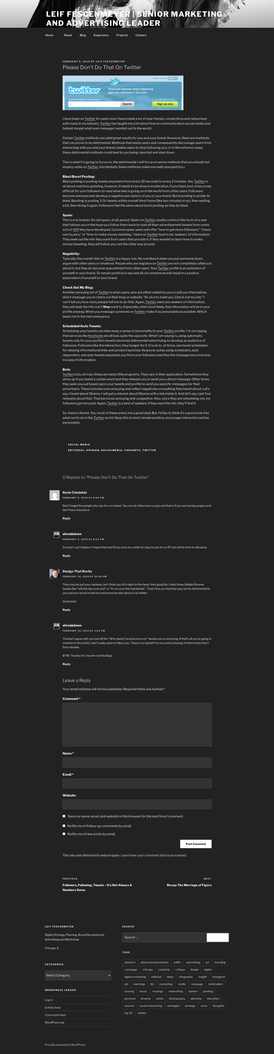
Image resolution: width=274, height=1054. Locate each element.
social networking (151, 1005)
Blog (83, 35)
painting (208, 991)
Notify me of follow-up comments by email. (99, 826)
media (182, 984)
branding (220, 962)
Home (51, 35)
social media (79, 444)
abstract (129, 962)
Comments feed (55, 1015)
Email (68, 774)
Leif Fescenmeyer (110, 61)
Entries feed (52, 1007)
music (143, 991)
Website (69, 795)
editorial (76, 450)
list (152, 984)
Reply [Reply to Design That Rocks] (66, 609)
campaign (130, 969)
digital (208, 969)
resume (129, 1005)
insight (203, 976)
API (76, 230)
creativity (164, 969)
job (126, 984)
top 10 (128, 1013)
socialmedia (111, 450)
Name (68, 753)
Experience (101, 35)
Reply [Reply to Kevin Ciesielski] (66, 518)
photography (177, 998)
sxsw (204, 1005)
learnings (139, 984)
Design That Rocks (77, 571)
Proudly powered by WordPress (65, 1044)
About (68, 35)
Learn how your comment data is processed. (154, 855)
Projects (122, 35)
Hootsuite (95, 336)
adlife (177, 962)
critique (180, 969)
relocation (213, 998)
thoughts (132, 450)
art (207, 962)
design (194, 969)
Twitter (90, 119)
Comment (72, 699)
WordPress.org (54, 1022)
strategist (173, 1005)
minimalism (215, 984)
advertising (193, 962)
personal (129, 998)
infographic (186, 976)
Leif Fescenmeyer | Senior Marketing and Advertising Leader (134, 19)
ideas (170, 976)
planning (195, 998)
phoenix (146, 998)
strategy (190, 1005)
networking (176, 991)
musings (157, 991)
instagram (218, 976)
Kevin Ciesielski (75, 492)
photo (160, 998)
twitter (149, 450)
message (197, 984)
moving (129, 991)
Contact (140, 35)
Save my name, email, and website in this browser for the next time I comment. (125, 816)
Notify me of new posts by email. (91, 834)
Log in (49, 1000)
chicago (148, 969)
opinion (92, 450)
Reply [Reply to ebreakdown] (66, 555)
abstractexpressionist (155, 962)
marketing (166, 984)
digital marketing (135, 976)
